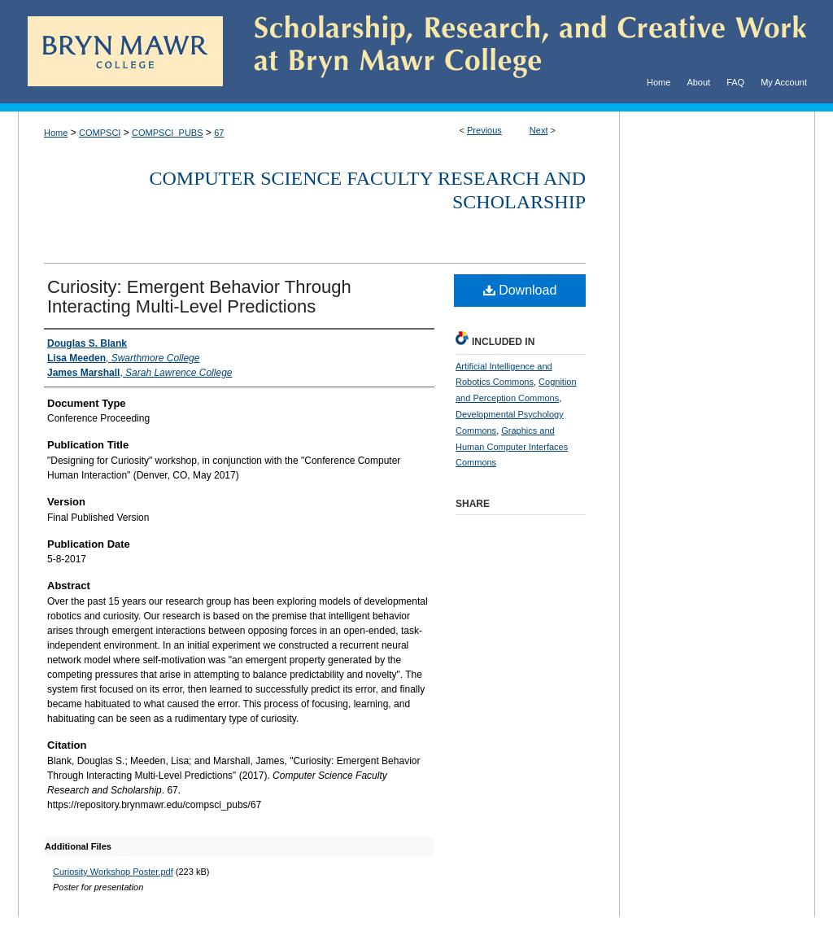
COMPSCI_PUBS (167, 133)
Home (56, 133)
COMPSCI (99, 133)
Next (539, 130)
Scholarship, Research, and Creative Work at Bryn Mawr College (519, 51)
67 (219, 133)
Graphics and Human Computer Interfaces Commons (512, 447)
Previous (484, 130)
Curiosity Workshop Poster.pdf (113, 871)
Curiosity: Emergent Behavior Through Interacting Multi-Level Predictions (199, 297)
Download (520, 290)
